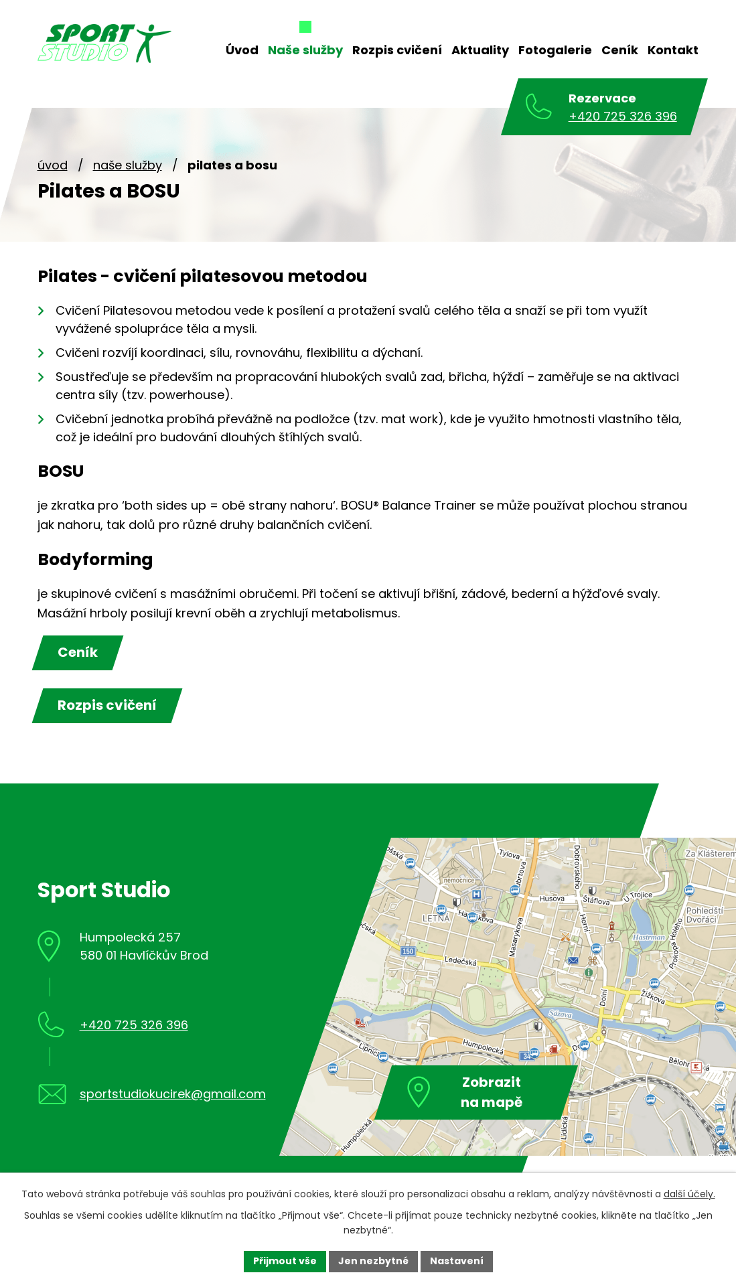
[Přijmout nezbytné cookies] (373, 1261)
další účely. (689, 1194)
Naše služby (127, 165)
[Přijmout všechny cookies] (285, 1261)
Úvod (53, 165)
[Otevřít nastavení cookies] (457, 1261)
